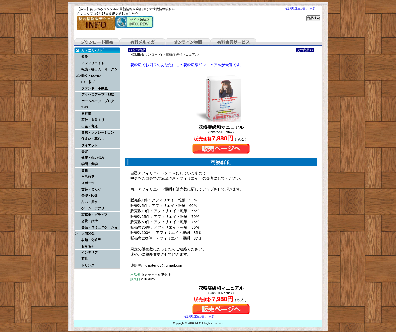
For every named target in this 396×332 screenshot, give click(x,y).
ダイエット (89, 145)
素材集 (86, 113)
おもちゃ (87, 246)
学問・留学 (89, 164)
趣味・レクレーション (97, 132)
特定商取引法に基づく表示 (300, 8)
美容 (84, 151)
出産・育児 (89, 126)
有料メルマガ (142, 42)
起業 (84, 57)
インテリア (89, 252)
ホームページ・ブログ (97, 101)
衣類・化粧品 (91, 240)
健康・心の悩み (92, 158)
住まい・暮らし (92, 139)
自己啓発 (87, 177)
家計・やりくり (92, 120)
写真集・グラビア (94, 215)
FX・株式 (88, 82)
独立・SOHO (91, 76)
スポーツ (87, 183)
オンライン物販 (188, 42)
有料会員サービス (233, 42)
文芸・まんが (91, 189)
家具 (84, 259)
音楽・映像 (89, 196)
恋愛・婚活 (89, 221)
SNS (84, 107)
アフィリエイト (92, 63)
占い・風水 (89, 202)
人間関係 (87, 233)
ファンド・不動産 (94, 88)
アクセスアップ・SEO (97, 95)
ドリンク (87, 265)
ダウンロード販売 (97, 42)
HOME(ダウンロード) (146, 54)
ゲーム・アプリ (92, 208)
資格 (84, 170)
